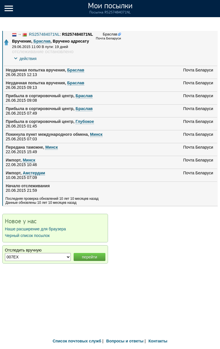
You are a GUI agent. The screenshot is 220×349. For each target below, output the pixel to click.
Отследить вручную (23, 250)
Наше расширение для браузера (35, 229)
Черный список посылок (27, 235)
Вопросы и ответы (125, 341)
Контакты (157, 341)
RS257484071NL (44, 34)
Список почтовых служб (77, 341)
